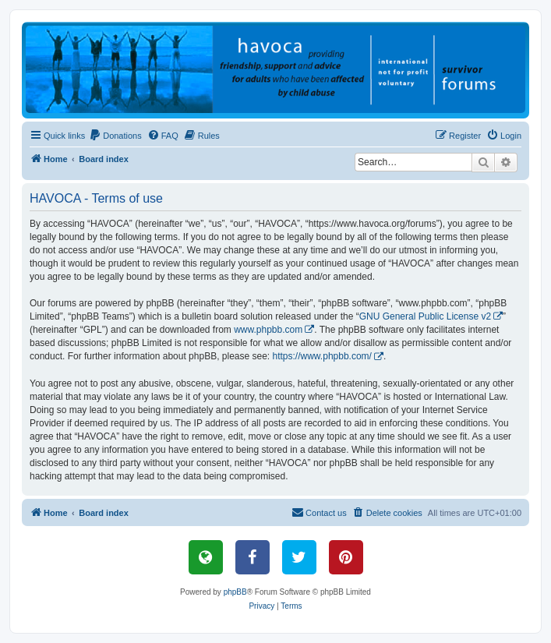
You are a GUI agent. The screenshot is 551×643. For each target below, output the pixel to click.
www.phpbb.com (268, 329)
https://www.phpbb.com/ (322, 356)
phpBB (235, 592)
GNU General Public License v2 (425, 316)
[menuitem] (115, 135)
